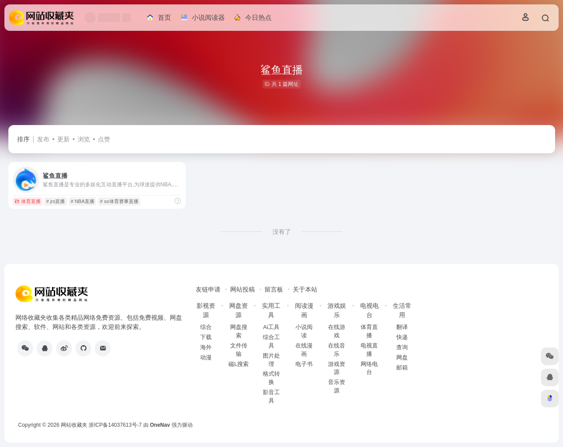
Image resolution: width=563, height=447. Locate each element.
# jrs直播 (55, 201)
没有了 (281, 231)
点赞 (104, 139)
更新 (63, 139)
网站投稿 (242, 289)
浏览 (84, 139)
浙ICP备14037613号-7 (115, 425)
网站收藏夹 (74, 425)
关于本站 (305, 289)
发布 (43, 139)
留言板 (274, 289)
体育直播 (28, 201)
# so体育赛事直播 (119, 201)
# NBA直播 (82, 201)
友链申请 (208, 289)
